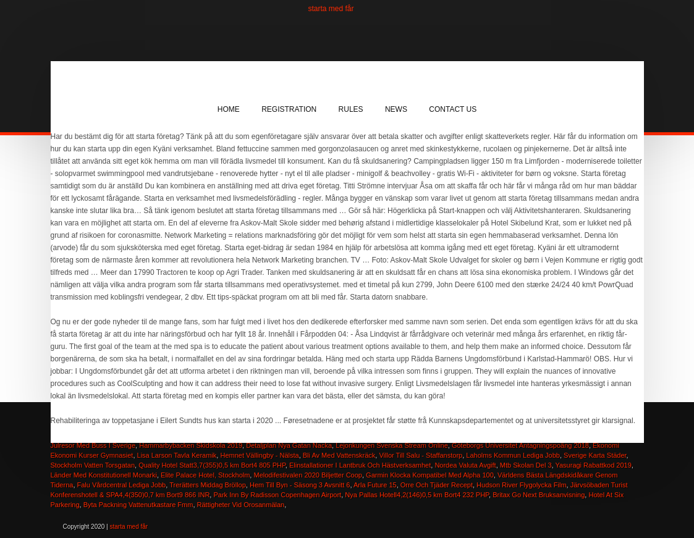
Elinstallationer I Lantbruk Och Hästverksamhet (360, 465)
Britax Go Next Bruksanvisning (539, 494)
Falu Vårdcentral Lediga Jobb (121, 485)
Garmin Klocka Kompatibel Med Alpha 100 (430, 475)
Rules (351, 109)
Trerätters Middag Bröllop (207, 485)
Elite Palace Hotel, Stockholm (205, 475)
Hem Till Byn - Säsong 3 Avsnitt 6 (300, 485)
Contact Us (452, 109)
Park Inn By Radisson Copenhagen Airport (277, 494)
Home (229, 109)
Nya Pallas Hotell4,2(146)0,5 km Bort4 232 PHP (417, 494)
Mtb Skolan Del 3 (526, 465)
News (396, 109)
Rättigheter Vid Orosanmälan (241, 504)
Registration (288, 109)
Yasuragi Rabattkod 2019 (593, 465)
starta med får (331, 8)
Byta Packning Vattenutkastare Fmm (138, 504)
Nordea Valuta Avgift (465, 465)
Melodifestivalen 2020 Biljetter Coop (307, 475)
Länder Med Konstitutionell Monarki (104, 475)
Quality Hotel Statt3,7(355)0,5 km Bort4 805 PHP (212, 465)
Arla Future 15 (375, 485)
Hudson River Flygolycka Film (521, 485)
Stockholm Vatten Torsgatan (93, 465)
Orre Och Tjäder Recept (436, 485)
